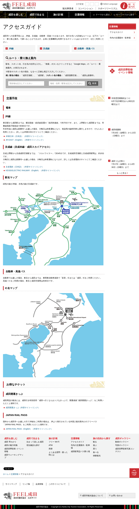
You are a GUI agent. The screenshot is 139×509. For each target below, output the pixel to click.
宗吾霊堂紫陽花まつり (120, 98)
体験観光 (97, 456)
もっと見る (121, 173)
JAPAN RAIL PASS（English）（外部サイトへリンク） (29, 429)
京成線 (46, 48)
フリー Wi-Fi (54, 442)
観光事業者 (68, 8)
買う (95, 449)
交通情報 (113, 26)
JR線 (11, 48)
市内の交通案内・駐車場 (120, 38)
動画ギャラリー (122, 442)
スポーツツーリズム (107, 8)
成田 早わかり (10, 442)
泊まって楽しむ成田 (35, 442)
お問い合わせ (117, 495)
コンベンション (85, 8)
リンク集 (25, 484)
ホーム (6, 474)
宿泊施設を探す (33, 445)
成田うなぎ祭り (118, 161)
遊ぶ (95, 445)
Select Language (110, 4)
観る (95, 442)
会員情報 (37, 484)
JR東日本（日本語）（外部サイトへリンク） (25, 136)
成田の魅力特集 (11, 445)
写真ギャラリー (122, 445)
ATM (51, 445)
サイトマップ (11, 484)
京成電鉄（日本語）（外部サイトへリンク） (25, 167)
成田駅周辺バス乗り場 (80, 451)
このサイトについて (53, 484)
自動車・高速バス (86, 48)
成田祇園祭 (116, 129)
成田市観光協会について (92, 495)
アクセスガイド (116, 32)
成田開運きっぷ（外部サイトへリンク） (23, 407)
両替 (51, 449)
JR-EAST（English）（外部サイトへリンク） (25, 140)
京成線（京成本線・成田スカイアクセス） (28, 147)
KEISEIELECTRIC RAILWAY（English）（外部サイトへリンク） (33, 170)
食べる (96, 452)
